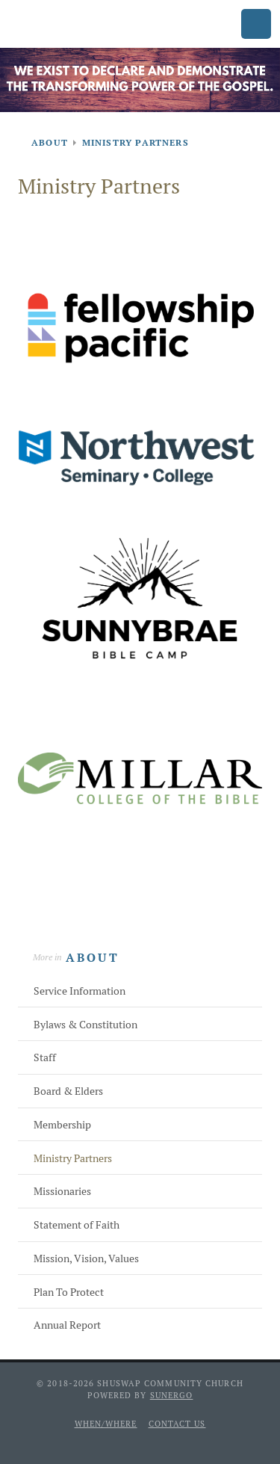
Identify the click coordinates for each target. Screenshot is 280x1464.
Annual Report (67, 1325)
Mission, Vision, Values (86, 1258)
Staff (45, 1057)
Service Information (79, 991)
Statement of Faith (76, 1225)
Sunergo (171, 1395)
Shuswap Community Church (71, 25)
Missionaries (62, 1191)
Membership (62, 1124)
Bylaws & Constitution (85, 1024)
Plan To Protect (69, 1292)
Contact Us (177, 1423)
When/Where (106, 1423)
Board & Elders (68, 1091)
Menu (256, 24)
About (92, 958)
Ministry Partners (73, 1158)
